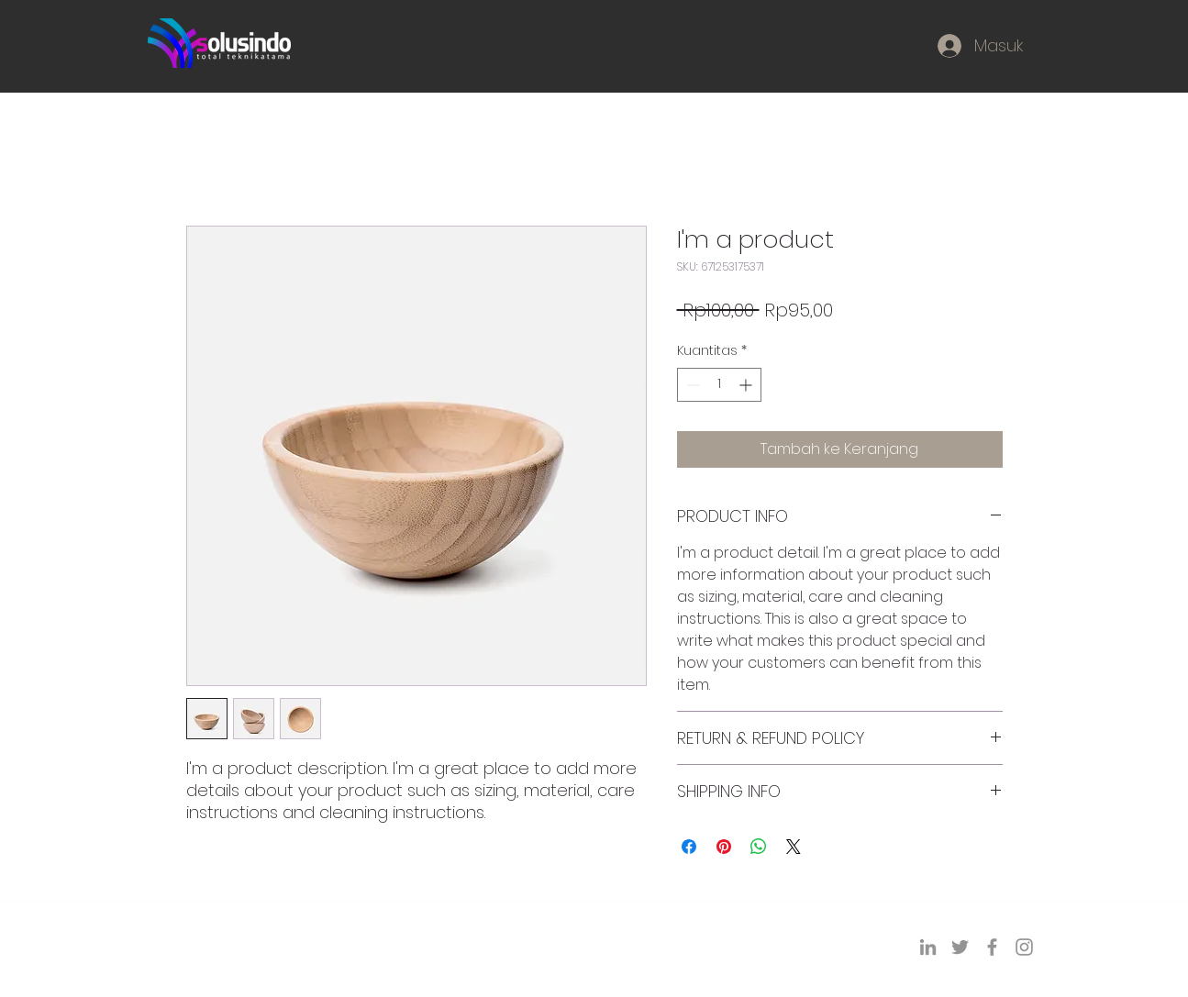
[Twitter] (960, 947)
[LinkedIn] (927, 947)
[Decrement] (691, 385)
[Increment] (747, 385)
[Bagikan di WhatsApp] (759, 847)
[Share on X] (794, 847)
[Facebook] (992, 947)
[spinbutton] (719, 385)
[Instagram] (1024, 947)
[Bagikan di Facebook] (689, 847)
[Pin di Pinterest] (724, 847)
